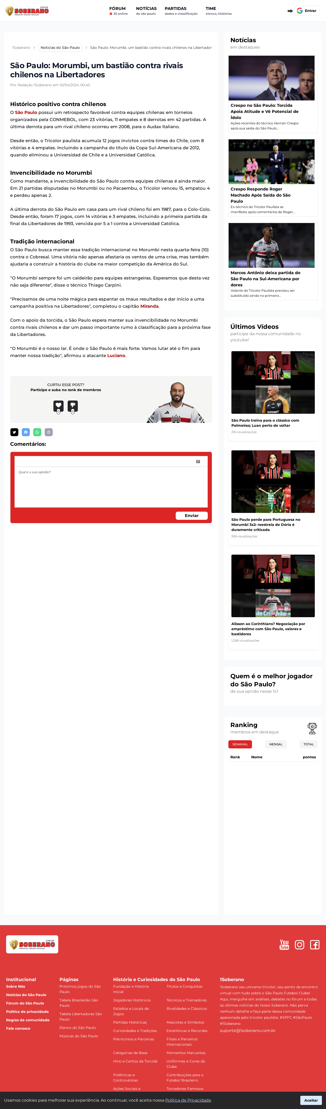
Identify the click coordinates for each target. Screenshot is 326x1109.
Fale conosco (18, 1028)
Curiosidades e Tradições (135, 1030)
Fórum (118, 11)
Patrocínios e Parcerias (133, 1039)
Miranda (149, 306)
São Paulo (26, 112)
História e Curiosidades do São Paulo (156, 979)
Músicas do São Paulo (79, 1036)
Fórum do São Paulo (25, 1003)
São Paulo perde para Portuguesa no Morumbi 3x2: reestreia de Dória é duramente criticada (265, 524)
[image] (198, 462)
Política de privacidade (27, 1011)
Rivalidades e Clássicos (187, 1008)
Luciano (116, 355)
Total (309, 744)
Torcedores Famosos (185, 1088)
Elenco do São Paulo (78, 1027)
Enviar (192, 515)
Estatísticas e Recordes (187, 1030)
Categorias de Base (130, 1053)
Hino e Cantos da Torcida (135, 1061)
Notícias (146, 11)
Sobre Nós (15, 986)
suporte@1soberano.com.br (248, 1030)
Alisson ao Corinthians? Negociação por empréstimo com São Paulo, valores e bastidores (268, 629)
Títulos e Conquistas (184, 986)
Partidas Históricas (130, 1022)
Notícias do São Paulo (26, 995)
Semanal (240, 744)
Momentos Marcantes (186, 1053)
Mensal (276, 744)
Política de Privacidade (188, 1100)
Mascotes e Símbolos (185, 1022)
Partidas (181, 11)
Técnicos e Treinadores (187, 1000)
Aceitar (311, 1100)
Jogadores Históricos (132, 1000)
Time (219, 11)
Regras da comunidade (28, 1020)
